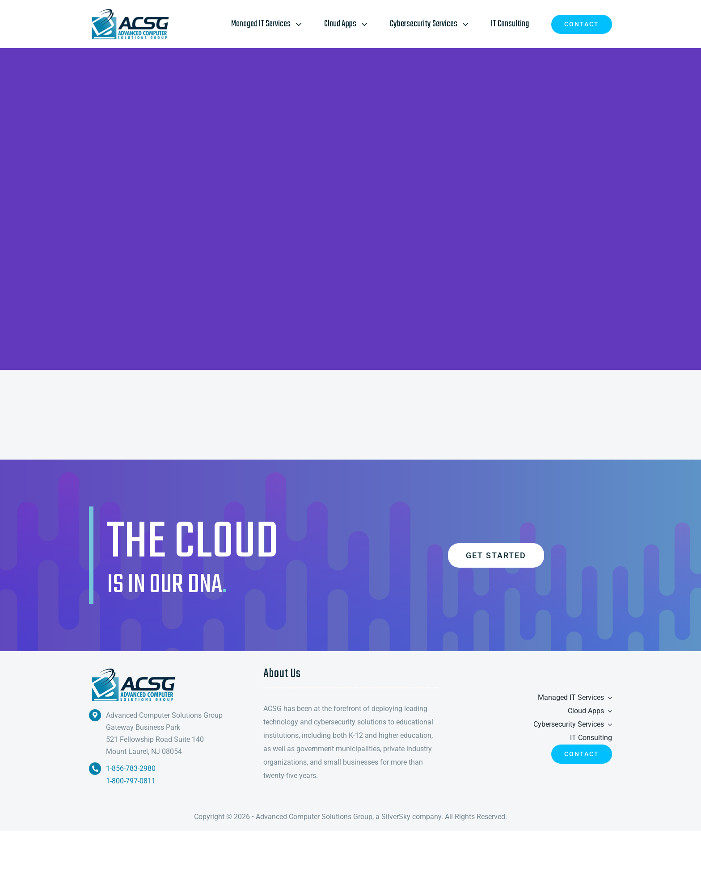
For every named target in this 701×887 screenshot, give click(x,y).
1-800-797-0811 (131, 781)
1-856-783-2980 (131, 768)
